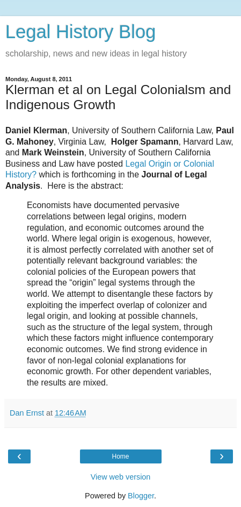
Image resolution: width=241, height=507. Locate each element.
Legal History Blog (80, 32)
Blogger (141, 495)
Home (120, 456)
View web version (121, 477)
